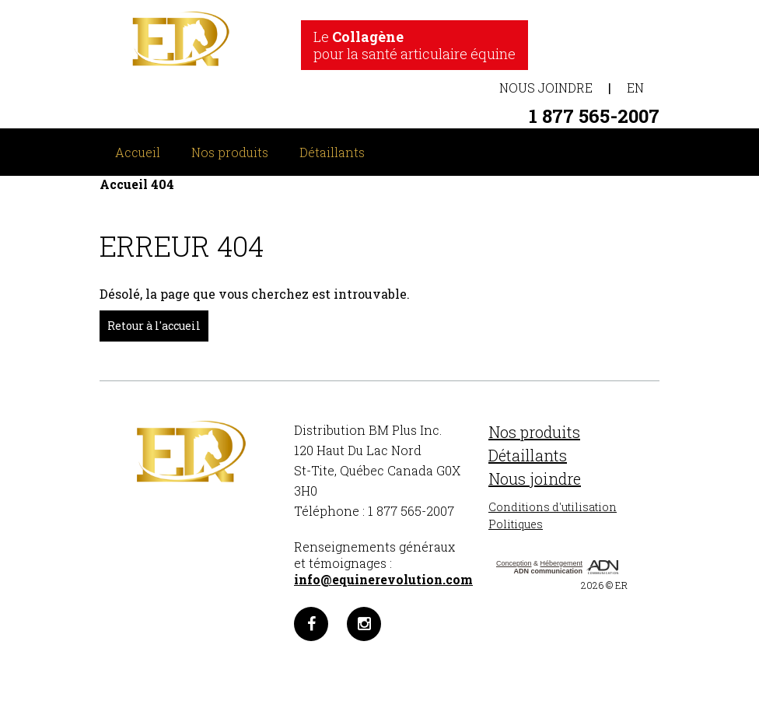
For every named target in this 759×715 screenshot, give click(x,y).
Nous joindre (546, 87)
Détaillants (332, 152)
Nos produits (229, 152)
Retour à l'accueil (154, 325)
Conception (514, 563)
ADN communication (548, 571)
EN (635, 87)
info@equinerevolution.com (383, 579)
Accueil (137, 152)
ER (621, 585)
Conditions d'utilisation (552, 506)
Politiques (515, 524)
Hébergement (561, 563)
